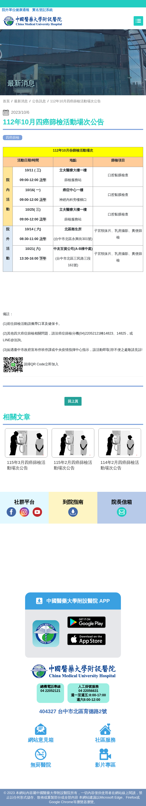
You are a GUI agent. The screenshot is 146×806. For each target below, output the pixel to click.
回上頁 (73, 401)
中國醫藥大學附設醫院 (73, 671)
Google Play (86, 622)
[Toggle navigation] (138, 21)
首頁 (6, 101)
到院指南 (73, 512)
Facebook (11, 512)
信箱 (121, 512)
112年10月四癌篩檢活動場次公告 (75, 101)
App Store (86, 639)
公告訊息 (39, 101)
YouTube (37, 512)
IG (24, 512)
